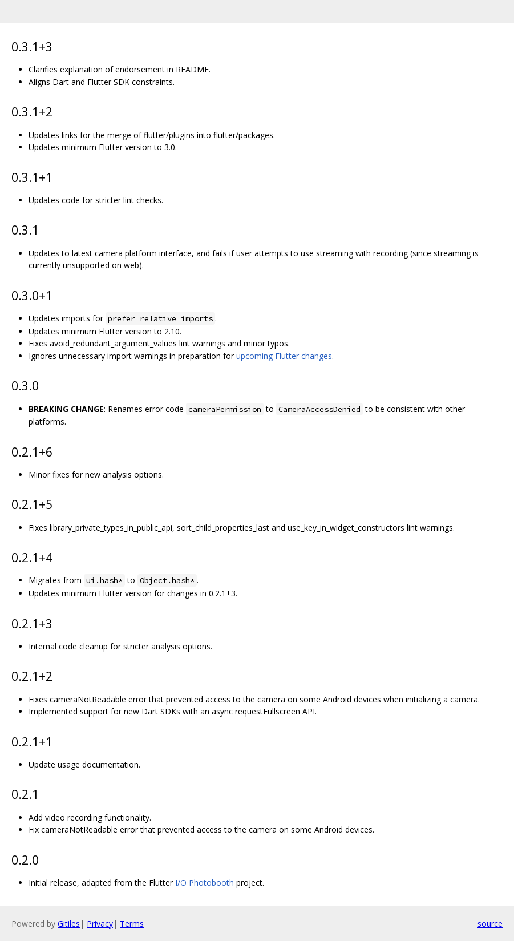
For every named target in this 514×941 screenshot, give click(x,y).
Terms (132, 923)
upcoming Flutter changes (284, 355)
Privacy (100, 923)
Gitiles (69, 923)
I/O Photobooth (204, 882)
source (490, 923)
